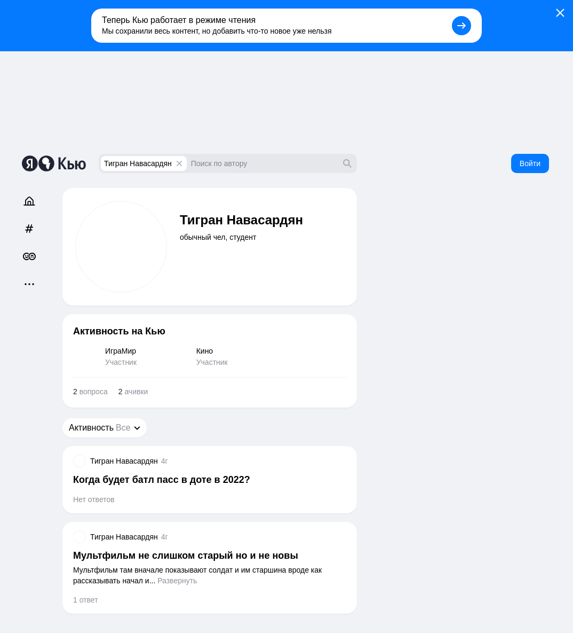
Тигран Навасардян (138, 163)
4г (164, 461)
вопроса (90, 391)
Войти (530, 163)
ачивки (133, 391)
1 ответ (85, 600)
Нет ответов (94, 499)
